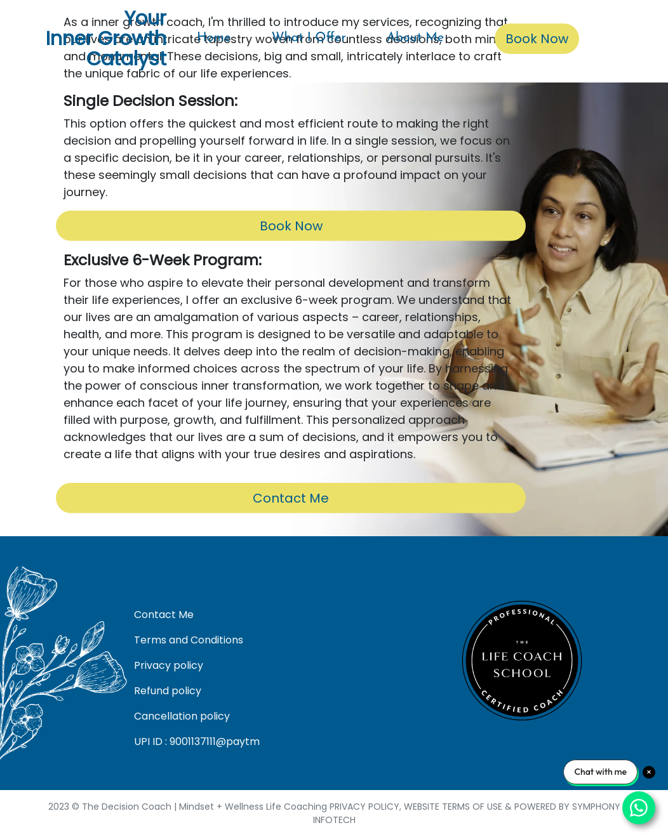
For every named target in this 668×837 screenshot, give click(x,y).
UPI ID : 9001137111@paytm (197, 741)
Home (213, 38)
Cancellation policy (182, 716)
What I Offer (308, 38)
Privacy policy (168, 665)
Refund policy (167, 690)
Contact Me (291, 498)
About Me (415, 38)
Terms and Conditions (188, 640)
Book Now (536, 39)
